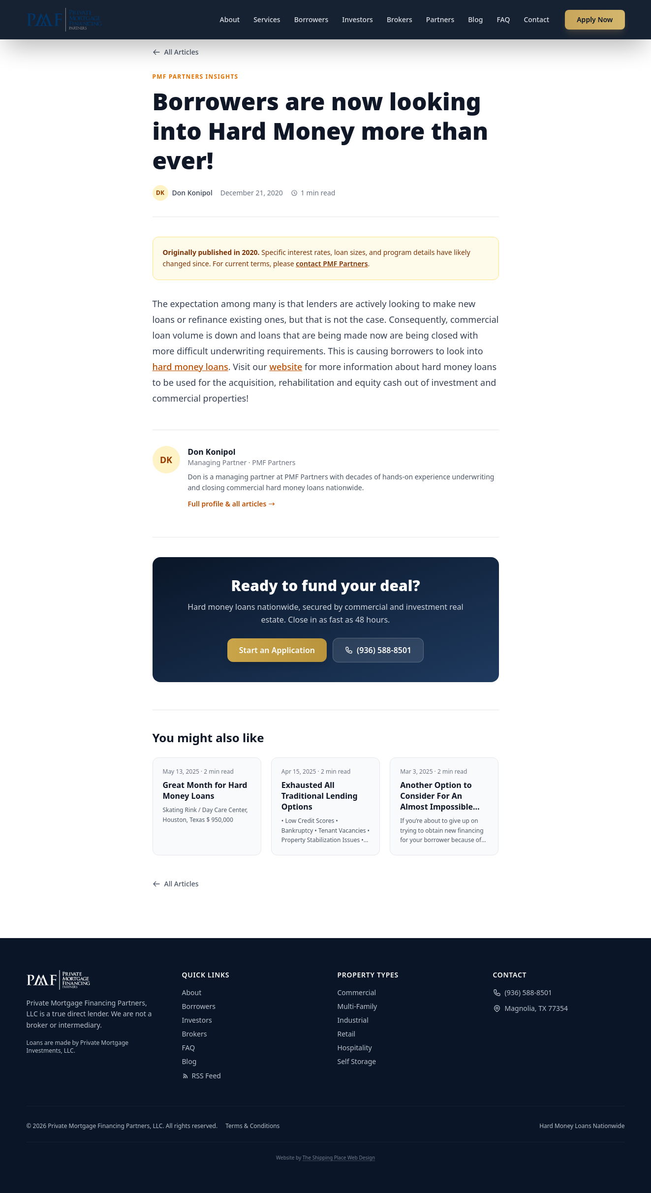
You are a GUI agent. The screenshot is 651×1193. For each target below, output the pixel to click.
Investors (357, 19)
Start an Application (277, 650)
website (285, 367)
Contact (536, 19)
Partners (440, 19)
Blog (475, 19)
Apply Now (595, 19)
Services (266, 19)
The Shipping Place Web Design (339, 1157)
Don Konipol (212, 451)
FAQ (503, 19)
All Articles (176, 52)
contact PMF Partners (332, 263)
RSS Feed (201, 1075)
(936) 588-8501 (378, 650)
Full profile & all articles (232, 503)
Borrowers (311, 19)
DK (166, 460)
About (230, 19)
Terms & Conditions (252, 1126)
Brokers (399, 19)
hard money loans (190, 367)
